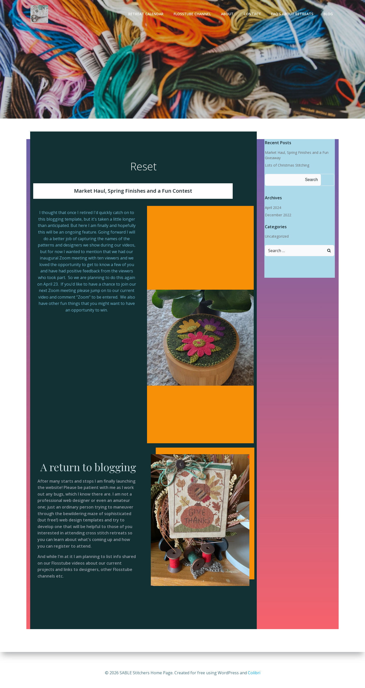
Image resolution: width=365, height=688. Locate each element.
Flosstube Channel (193, 14)
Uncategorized (276, 236)
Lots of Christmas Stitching (286, 165)
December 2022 (277, 215)
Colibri (254, 673)
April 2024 (272, 207)
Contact (253, 14)
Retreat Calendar (146, 14)
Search (310, 180)
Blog (329, 14)
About (228, 14)
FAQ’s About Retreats (293, 14)
